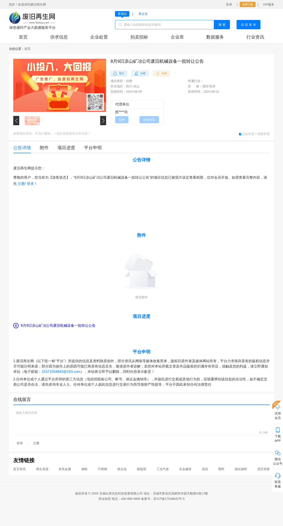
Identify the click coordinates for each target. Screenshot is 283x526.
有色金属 (65, 469)
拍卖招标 (139, 37)
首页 (23, 37)
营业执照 (104, 499)
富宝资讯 (19, 469)
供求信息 (59, 37)
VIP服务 (268, 4)
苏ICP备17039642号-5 (168, 499)
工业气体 (163, 469)
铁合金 (122, 469)
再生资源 (42, 469)
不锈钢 (102, 469)
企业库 (177, 37)
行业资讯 (255, 37)
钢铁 (84, 469)
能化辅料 (241, 469)
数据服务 (215, 37)
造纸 (205, 469)
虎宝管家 (263, 469)
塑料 (221, 469)
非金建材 (185, 469)
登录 (229, 4)
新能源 (141, 469)
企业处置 (99, 37)
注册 (21, 184)
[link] (27, 48)
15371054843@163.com (61, 371)
